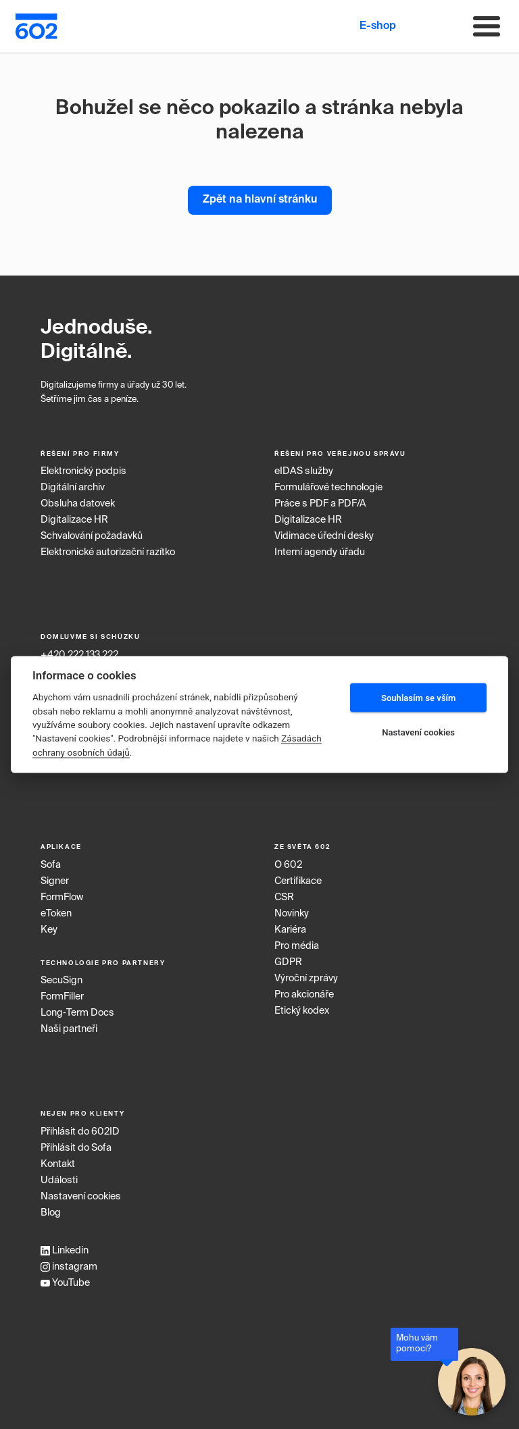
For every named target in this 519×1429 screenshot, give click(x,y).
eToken (56, 913)
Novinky (291, 913)
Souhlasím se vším (418, 697)
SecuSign (61, 980)
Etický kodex (301, 1011)
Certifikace (298, 881)
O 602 (288, 865)
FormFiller (62, 997)
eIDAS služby (303, 471)
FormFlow (62, 897)
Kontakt (58, 1164)
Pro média (296, 946)
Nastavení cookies (81, 1196)
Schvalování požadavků (92, 536)
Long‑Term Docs (77, 1013)
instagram (69, 1267)
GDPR (288, 962)
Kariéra (290, 930)
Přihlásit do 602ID (80, 1132)
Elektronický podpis (83, 471)
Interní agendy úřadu (319, 552)
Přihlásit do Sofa (76, 1148)
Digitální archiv (73, 487)
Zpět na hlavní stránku (260, 199)
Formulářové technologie (328, 487)
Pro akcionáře (304, 994)
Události (59, 1180)
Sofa (51, 865)
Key (49, 930)
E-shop (378, 26)
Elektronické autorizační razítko (108, 552)
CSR (284, 897)
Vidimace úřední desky (324, 536)
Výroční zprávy (306, 978)
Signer (55, 881)
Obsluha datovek (78, 504)
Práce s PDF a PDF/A (320, 504)
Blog (51, 1213)
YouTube (65, 1283)
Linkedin (65, 1250)
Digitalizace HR (74, 520)
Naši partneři (69, 1029)
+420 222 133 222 (79, 655)
